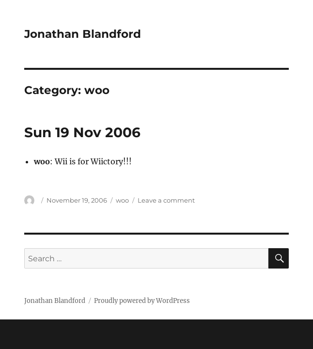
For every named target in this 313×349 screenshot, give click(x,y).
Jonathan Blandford (82, 34)
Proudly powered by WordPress (142, 301)
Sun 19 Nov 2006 (82, 132)
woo (122, 200)
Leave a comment (166, 200)
